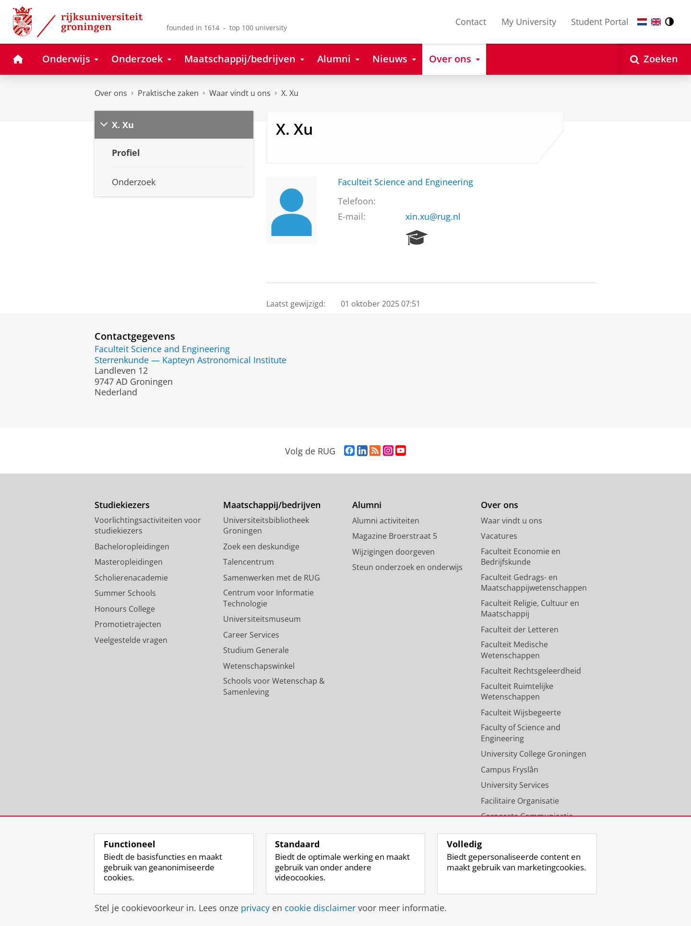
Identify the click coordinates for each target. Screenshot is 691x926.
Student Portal (600, 21)
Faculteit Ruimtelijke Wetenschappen (517, 691)
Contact (470, 21)
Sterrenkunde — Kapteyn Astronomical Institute (190, 360)
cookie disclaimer (320, 908)
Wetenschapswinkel (259, 666)
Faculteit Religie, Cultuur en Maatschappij (530, 608)
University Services (515, 785)
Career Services (251, 634)
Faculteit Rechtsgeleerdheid (531, 670)
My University (528, 21)
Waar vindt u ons (240, 93)
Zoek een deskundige (261, 546)
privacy (255, 908)
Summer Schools (125, 593)
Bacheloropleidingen (132, 546)
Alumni (366, 504)
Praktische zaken (168, 93)
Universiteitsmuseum (262, 619)
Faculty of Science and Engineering (520, 733)
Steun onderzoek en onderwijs (407, 567)
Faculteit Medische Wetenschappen (514, 650)
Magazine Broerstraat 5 (394, 536)
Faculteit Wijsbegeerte (521, 712)
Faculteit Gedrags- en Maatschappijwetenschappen (534, 583)
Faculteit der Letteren (520, 629)
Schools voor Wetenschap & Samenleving (274, 686)
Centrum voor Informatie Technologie (268, 598)
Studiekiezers (122, 504)
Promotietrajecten (128, 624)
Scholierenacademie (131, 577)
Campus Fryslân (509, 769)
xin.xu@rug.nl (433, 216)
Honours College (125, 609)
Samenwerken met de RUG (271, 577)
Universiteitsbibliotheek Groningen (266, 525)
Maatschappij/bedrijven (272, 504)
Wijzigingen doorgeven (393, 551)
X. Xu (289, 93)
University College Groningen (533, 753)
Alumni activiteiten (385, 520)
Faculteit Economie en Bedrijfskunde (520, 557)
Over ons (111, 93)
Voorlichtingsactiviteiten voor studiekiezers (148, 525)
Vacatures (499, 536)
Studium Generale (256, 650)
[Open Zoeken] (654, 59)
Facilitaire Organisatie (520, 800)
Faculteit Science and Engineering (405, 182)
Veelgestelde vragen (131, 640)
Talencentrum (248, 562)
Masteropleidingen (129, 562)
